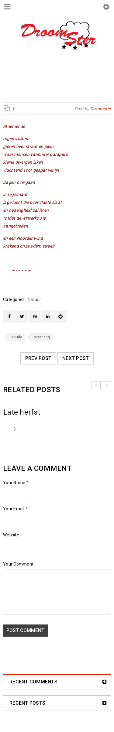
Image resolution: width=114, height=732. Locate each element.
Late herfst (21, 412)
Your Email (15, 508)
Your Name (16, 482)
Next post (75, 358)
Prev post (38, 358)
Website (11, 534)
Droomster (25, 77)
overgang (42, 337)
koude (17, 337)
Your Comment (18, 564)
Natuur (55, 77)
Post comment (25, 630)
